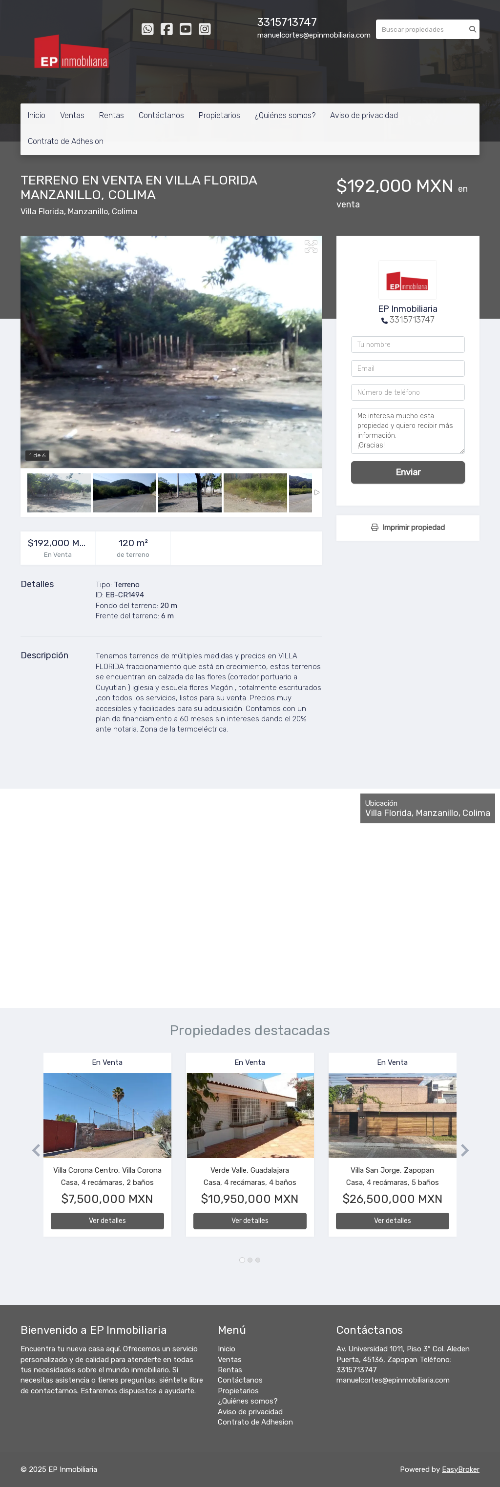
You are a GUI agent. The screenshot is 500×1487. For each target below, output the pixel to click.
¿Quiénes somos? (285, 115)
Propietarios (219, 115)
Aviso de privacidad (364, 115)
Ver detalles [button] (107, 1221)
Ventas (72, 115)
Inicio (36, 115)
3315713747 (287, 22)
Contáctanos (161, 115)
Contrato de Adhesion (66, 141)
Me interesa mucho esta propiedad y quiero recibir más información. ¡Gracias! (408, 431)
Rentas (111, 115)
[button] (32, 1149)
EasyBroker (460, 1469)
